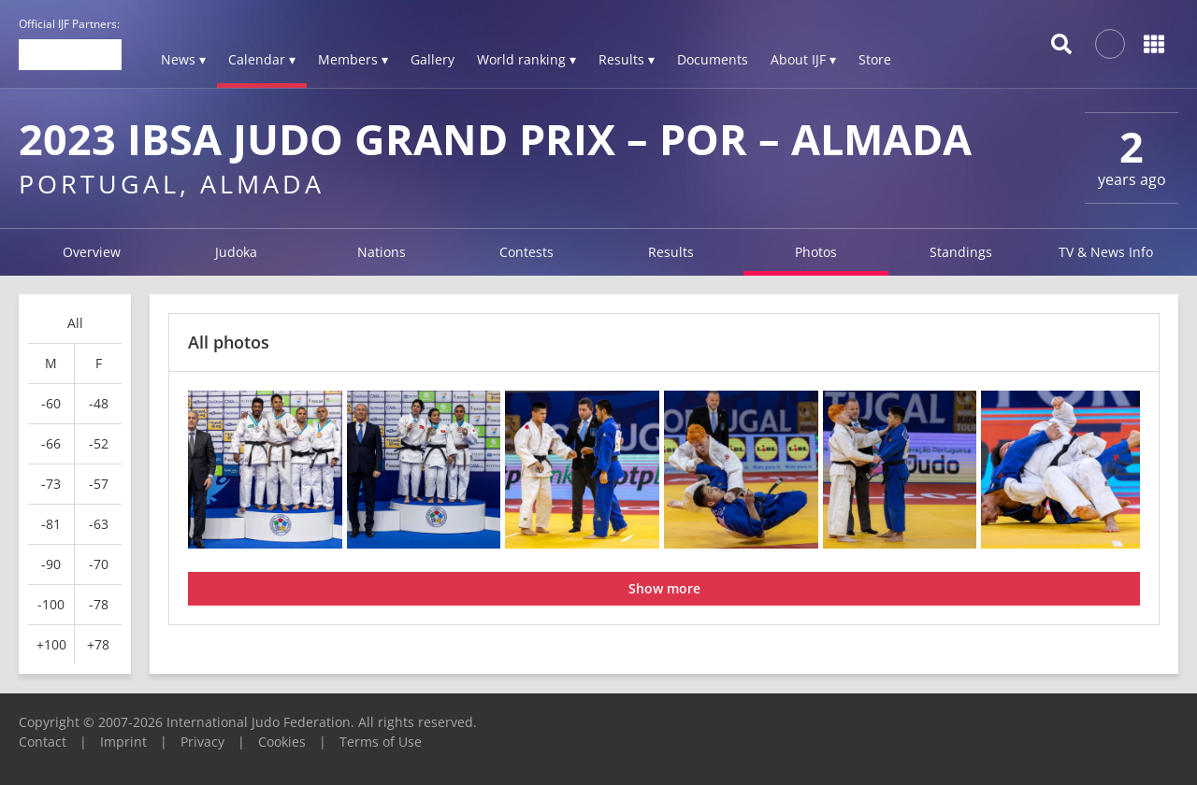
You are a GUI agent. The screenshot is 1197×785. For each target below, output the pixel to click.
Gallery (432, 59)
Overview (92, 252)
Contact (42, 741)
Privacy (202, 741)
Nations (381, 252)
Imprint (123, 741)
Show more (664, 588)
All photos (228, 342)
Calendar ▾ (262, 59)
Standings (961, 252)
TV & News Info (1106, 252)
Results (671, 252)
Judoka (236, 252)
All (75, 323)
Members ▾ (353, 59)
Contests (526, 252)
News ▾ (183, 59)
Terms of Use (380, 741)
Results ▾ (626, 59)
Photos (816, 252)
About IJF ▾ (803, 59)
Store (874, 59)
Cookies (282, 741)
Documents (712, 59)
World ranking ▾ (526, 59)
